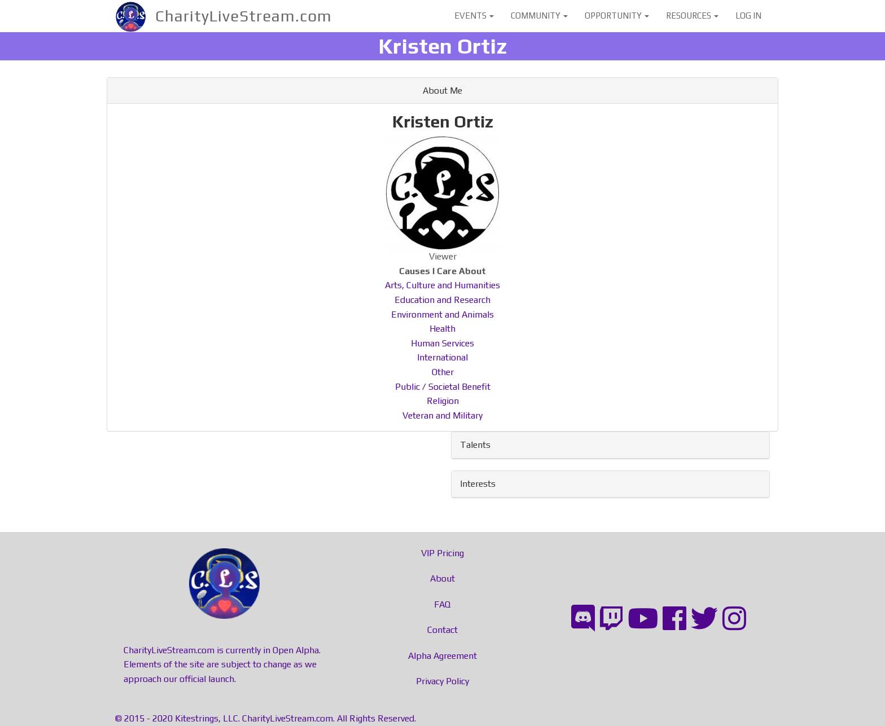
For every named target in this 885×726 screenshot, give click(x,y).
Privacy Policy (442, 681)
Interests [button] (478, 483)
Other (443, 372)
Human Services (442, 343)
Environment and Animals (442, 314)
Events (474, 15)
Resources (692, 15)
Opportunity (617, 15)
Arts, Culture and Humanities (442, 285)
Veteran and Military (442, 415)
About (442, 578)
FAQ (442, 604)
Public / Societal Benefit (442, 386)
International (442, 357)
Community (539, 15)
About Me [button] (442, 90)
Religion (443, 400)
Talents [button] (475, 444)
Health (442, 328)
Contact (442, 629)
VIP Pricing (442, 553)
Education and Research (442, 299)
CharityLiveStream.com (243, 16)
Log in (748, 15)
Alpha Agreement (442, 655)
